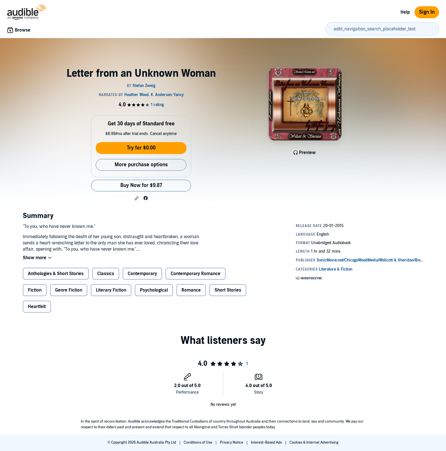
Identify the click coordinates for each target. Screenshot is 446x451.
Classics (105, 274)
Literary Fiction (111, 290)
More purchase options (141, 165)
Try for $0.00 (141, 148)
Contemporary (142, 274)
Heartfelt (37, 306)
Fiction (35, 290)
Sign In (427, 12)
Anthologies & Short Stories (56, 274)
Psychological (154, 290)
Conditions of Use (198, 442)
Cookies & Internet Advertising (314, 442)
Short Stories (227, 290)
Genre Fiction (68, 290)
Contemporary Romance (195, 274)
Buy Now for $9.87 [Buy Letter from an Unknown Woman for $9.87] (141, 185)
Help (405, 12)
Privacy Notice (232, 442)
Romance (191, 290)
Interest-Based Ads (267, 442)
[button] (136, 198)
